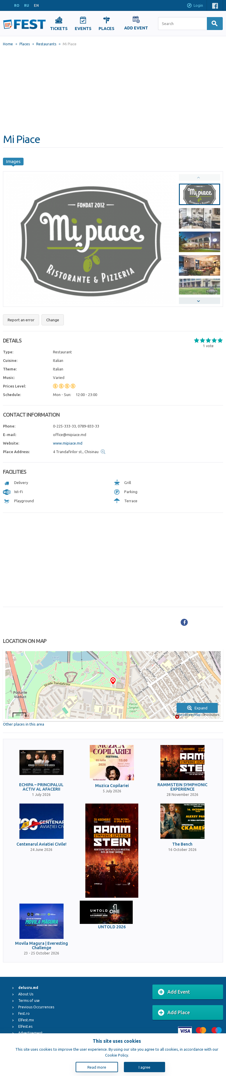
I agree (144, 1067)
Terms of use (29, 1000)
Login (195, 6)
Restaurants (46, 44)
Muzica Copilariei (112, 786)
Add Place (174, 1013)
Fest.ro (24, 1013)
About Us (25, 994)
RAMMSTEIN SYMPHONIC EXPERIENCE (182, 787)
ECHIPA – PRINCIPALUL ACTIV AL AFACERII (41, 787)
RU (26, 5)
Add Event (174, 992)
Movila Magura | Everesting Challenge (41, 945)
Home (8, 44)
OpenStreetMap (188, 714)
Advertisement (30, 1033)
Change (52, 320)
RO (16, 5)
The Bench (182, 844)
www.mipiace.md (67, 443)
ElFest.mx (26, 1020)
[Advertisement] (113, 90)
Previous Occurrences (36, 1007)
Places (24, 44)
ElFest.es (25, 1026)
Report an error (21, 320)
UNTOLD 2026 (112, 927)
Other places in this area (23, 724)
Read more (96, 1067)
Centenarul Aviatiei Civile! (41, 844)
